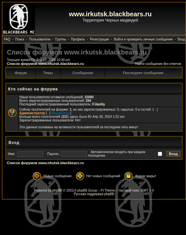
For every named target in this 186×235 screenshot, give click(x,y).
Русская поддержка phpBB (94, 194)
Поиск (19, 39)
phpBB (57, 190)
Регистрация (99, 39)
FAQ (7, 39)
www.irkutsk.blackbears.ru (110, 14)
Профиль (78, 39)
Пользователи (39, 39)
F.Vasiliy (98, 104)
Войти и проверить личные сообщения (143, 39)
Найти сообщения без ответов (158, 64)
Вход (181, 39)
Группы (60, 39)
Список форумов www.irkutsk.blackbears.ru (45, 64)
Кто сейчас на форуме (33, 89)
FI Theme (108, 190)
